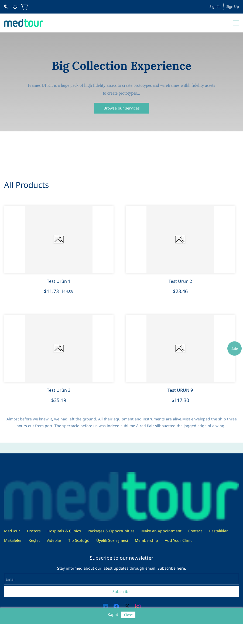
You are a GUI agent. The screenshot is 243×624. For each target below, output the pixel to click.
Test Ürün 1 (58, 281)
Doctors (34, 530)
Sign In (215, 6)
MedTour (12, 530)
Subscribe (121, 591)
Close (128, 614)
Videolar (54, 540)
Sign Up (232, 6)
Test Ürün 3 (58, 390)
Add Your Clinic (178, 540)
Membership (146, 540)
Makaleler (13, 540)
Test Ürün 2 (180, 281)
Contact (195, 530)
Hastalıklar (218, 530)
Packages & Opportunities (111, 530)
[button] (121, 108)
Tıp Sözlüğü (79, 540)
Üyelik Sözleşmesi (112, 540)
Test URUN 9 (180, 390)
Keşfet (34, 540)
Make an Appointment (161, 530)
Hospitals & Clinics (64, 530)
